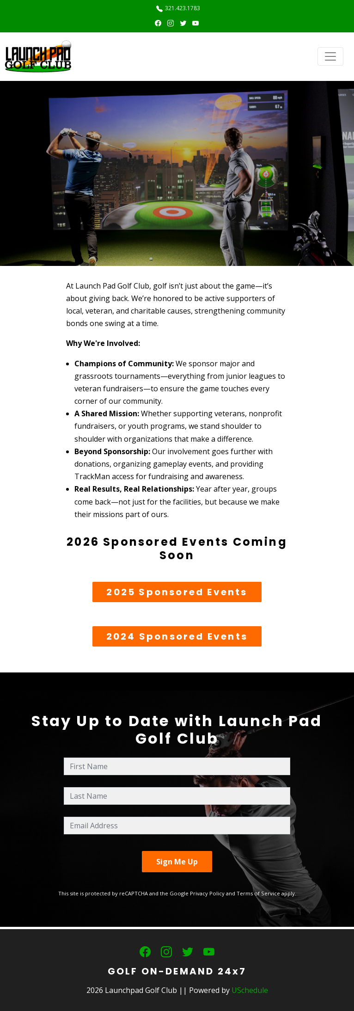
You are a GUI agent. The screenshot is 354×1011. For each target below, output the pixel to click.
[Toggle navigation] (330, 56)
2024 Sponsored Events (177, 636)
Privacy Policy (207, 893)
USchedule (250, 990)
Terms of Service (258, 893)
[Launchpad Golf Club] (38, 56)
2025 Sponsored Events (176, 592)
